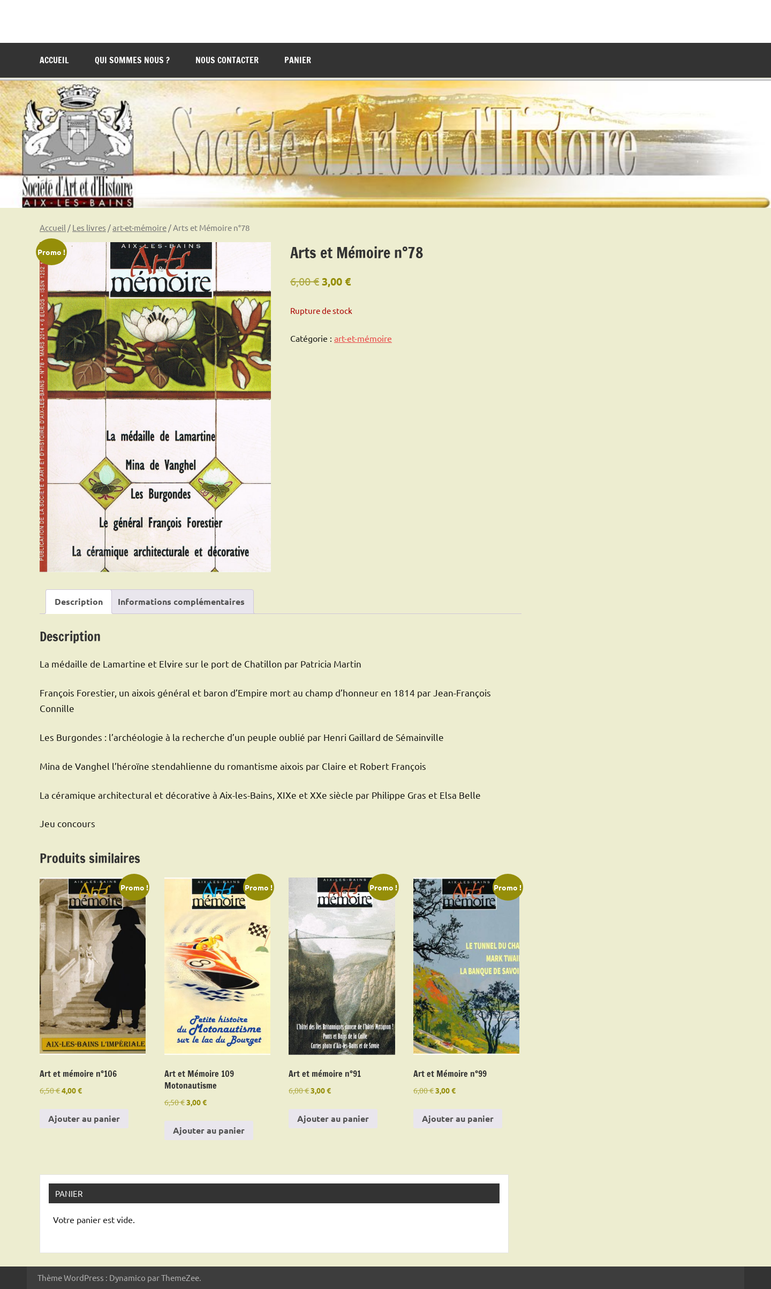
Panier (297, 60)
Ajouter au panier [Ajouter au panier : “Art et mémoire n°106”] (84, 1118)
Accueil (54, 60)
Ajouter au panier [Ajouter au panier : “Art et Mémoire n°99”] (458, 1118)
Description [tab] (79, 601)
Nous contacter (227, 60)
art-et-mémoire (139, 227)
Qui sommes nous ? (132, 60)
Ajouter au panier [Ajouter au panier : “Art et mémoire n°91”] (333, 1118)
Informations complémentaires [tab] (181, 601)
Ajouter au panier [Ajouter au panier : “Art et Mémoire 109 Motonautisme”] (209, 1130)
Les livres (89, 227)
